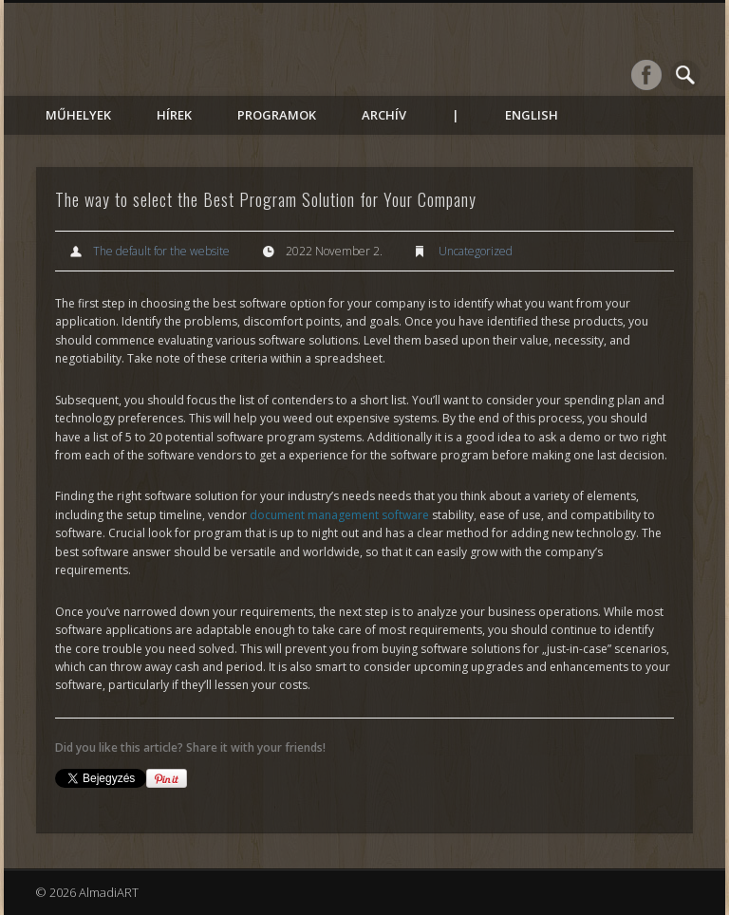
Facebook (646, 75)
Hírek (174, 114)
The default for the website (161, 251)
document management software (339, 515)
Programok (276, 114)
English (531, 114)
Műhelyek (78, 114)
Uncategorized (476, 251)
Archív (384, 114)
